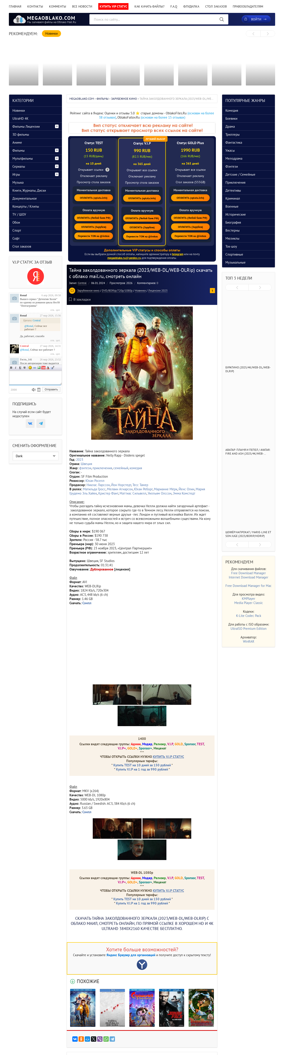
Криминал (232, 198)
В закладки (80, 299)
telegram (177, 254)
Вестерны (232, 230)
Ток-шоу (231, 246)
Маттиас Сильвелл (133, 493)
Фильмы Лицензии (26, 126)
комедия (136, 468)
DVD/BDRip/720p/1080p (117, 290)
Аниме (17, 142)
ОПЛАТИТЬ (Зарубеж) (93, 226)
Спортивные (234, 254)
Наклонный (16, 367)
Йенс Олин (186, 489)
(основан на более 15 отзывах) (163, 117)
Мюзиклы (232, 238)
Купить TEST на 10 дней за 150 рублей (142, 765)
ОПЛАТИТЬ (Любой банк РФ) (93, 217)
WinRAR (248, 641)
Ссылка (34, 367)
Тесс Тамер (140, 485)
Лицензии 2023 (158, 290)
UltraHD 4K (20, 118)
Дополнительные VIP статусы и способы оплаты (142, 250)
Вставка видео (43, 367)
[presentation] (253, 33)
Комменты (57, 6)
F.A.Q (173, 6)
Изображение (39, 367)
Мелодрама (233, 158)
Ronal (23, 295)
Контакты (35, 6)
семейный (120, 468)
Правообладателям (248, 6)
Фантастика (233, 142)
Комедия (231, 110)
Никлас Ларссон (98, 485)
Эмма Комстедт (184, 493)
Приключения (235, 182)
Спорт (16, 230)
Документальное (24, 198)
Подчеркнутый (20, 367)
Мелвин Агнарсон (120, 489)
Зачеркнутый (24, 367)
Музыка (18, 182)
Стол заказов (216, 6)
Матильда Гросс (94, 489)
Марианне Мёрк (165, 489)
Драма (230, 126)
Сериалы (18, 166)
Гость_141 (26, 359)
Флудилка (191, 6)
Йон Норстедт (121, 485)
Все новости (82, 6)
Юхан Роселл (95, 481)
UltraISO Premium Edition (248, 628)
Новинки (140, 290)
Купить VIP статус (113, 6)
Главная (15, 6)
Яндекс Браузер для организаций (130, 955)
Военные (232, 206)
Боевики (231, 118)
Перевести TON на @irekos (93, 236)
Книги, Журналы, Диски (29, 190)
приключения (102, 468)
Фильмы (18, 150)
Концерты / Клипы (25, 206)
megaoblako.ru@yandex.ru (124, 258)
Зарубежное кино (88, 290)
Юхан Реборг (143, 489)
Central (82, 283)
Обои (16, 222)
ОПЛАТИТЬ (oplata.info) (93, 197)
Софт (16, 238)
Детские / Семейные (240, 174)
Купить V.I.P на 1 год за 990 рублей (142, 769)
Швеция (86, 464)
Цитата (52, 367)
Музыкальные (235, 262)
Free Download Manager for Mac (248, 586)
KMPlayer (248, 598)
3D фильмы (20, 134)
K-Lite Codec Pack (248, 616)
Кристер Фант (108, 493)
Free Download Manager (248, 573)
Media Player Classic (248, 603)
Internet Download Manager (248, 577)
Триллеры (232, 134)
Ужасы (230, 150)
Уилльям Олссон (160, 493)
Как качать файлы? (149, 6)
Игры (16, 174)
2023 (79, 459)
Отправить (51, 389)
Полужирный (11, 367)
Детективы (233, 190)
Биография (233, 222)
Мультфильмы (22, 158)
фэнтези (85, 468)
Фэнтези (231, 166)
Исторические (235, 214)
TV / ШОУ (19, 214)
